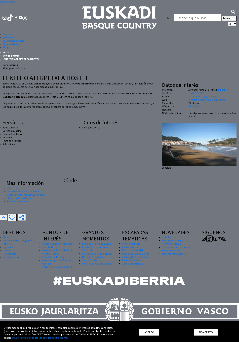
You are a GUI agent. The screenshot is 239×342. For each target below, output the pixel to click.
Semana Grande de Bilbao (96, 243)
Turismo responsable (174, 253)
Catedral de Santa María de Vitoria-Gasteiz (57, 252)
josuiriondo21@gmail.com (203, 96)
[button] (233, 11)
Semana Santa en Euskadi (96, 263)
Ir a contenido (8, 1)
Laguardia (8, 247)
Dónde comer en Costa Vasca (22, 191)
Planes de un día (131, 243)
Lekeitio (7, 243)
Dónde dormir (10, 55)
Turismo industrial (132, 250)
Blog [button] (5, 47)
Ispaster (223, 89)
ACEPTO (149, 332)
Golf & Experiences (132, 263)
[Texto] (197, 18)
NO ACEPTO (206, 332)
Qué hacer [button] (8, 37)
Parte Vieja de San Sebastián (58, 266)
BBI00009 (193, 106)
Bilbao (6, 237)
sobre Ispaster (14, 188)
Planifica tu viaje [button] (11, 44)
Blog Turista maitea (173, 240)
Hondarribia (9, 253)
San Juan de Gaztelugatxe (17, 240)
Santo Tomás (89, 260)
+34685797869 (196, 93)
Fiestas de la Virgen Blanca (97, 253)
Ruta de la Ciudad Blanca (136, 253)
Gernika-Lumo (10, 257)
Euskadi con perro (132, 247)
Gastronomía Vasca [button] (13, 40)
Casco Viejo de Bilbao (54, 257)
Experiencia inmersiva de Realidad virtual (176, 248)
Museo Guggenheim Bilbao (57, 243)
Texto (170, 18)
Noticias (166, 237)
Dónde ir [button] (7, 34)
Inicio (5, 52)
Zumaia (6, 250)
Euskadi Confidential (133, 260)
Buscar (229, 18)
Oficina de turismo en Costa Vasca (25, 194)
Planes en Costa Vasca (19, 198)
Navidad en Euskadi (93, 257)
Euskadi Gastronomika (135, 257)
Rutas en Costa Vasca (18, 201)
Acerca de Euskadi (172, 243)
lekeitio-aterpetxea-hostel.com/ (207, 99)
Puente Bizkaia (50, 247)
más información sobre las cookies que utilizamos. (40, 337)
